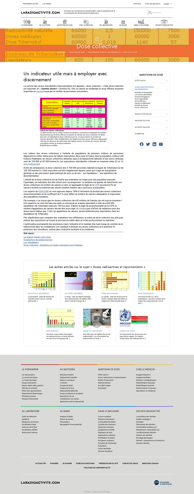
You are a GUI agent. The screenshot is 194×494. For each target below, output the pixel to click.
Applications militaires (106, 435)
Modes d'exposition (106, 380)
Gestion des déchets (144, 435)
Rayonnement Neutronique (32, 393)
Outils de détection (29, 417)
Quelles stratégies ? (143, 419)
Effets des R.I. (103, 375)
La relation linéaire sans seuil (37, 237)
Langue (168, 4)
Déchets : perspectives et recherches (150, 440)
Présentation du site (30, 4)
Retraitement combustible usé (147, 430)
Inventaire (139, 422)
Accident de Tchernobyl (107, 443)
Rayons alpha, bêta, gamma (32, 385)
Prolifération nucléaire (106, 438)
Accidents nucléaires (106, 440)
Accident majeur (104, 385)
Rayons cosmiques (67, 380)
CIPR (97, 185)
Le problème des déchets (146, 417)
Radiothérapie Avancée (145, 385)
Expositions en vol (67, 396)
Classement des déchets (145, 424)
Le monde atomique (29, 377)
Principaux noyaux (29, 396)
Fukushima (102, 446)
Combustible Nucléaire (107, 422)
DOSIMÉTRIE (139, 134)
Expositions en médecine (146, 391)
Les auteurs (46, 4)
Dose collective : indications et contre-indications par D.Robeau (53, 245)
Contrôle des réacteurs (107, 424)
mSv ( (26, 164)
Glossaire (137, 4)
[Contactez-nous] (161, 144)
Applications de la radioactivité (72, 402)
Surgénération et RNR (106, 430)
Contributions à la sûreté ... (70, 399)
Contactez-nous (130, 463)
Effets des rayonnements (31, 391)
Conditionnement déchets (146, 432)
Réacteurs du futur (105, 432)
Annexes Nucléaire (105, 451)
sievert (39, 91)
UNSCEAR (44, 191)
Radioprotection (104, 383)
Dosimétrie (102, 388)
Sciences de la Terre (29, 427)
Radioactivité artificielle (69, 391)
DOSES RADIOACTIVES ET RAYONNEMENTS (144, 88)
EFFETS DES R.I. (140, 81)
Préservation (64, 422)
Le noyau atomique (29, 380)
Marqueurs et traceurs (30, 422)
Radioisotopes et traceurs (146, 388)
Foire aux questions (152, 4)
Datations (25, 419)
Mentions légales (150, 463)
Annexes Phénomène (30, 399)
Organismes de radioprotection (38, 239)
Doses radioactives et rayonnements (112, 377)
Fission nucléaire (104, 417)
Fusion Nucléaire (104, 449)
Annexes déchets (143, 443)
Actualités (40, 463)
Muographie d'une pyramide (71, 424)
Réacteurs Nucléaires (106, 419)
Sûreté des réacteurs (106, 427)
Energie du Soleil (66, 385)
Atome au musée (66, 419)
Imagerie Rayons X (143, 375)
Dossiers (54, 463)
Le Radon (63, 383)
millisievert (34, 164)
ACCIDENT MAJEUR (142, 127)
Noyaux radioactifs (29, 383)
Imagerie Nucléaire (143, 377)
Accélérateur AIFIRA (29, 430)
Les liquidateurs (31, 242)
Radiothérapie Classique (145, 383)
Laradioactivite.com (101, 492)
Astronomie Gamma (29, 432)
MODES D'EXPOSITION (143, 114)
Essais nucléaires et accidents (71, 393)
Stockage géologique (144, 438)
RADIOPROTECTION (142, 121)
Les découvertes (28, 375)
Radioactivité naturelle (68, 377)
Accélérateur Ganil (29, 424)
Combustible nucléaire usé (146, 427)
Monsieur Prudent (66, 375)
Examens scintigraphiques (146, 380)
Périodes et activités (29, 388)
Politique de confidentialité (97, 468)
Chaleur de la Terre (67, 388)
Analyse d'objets (66, 417)
